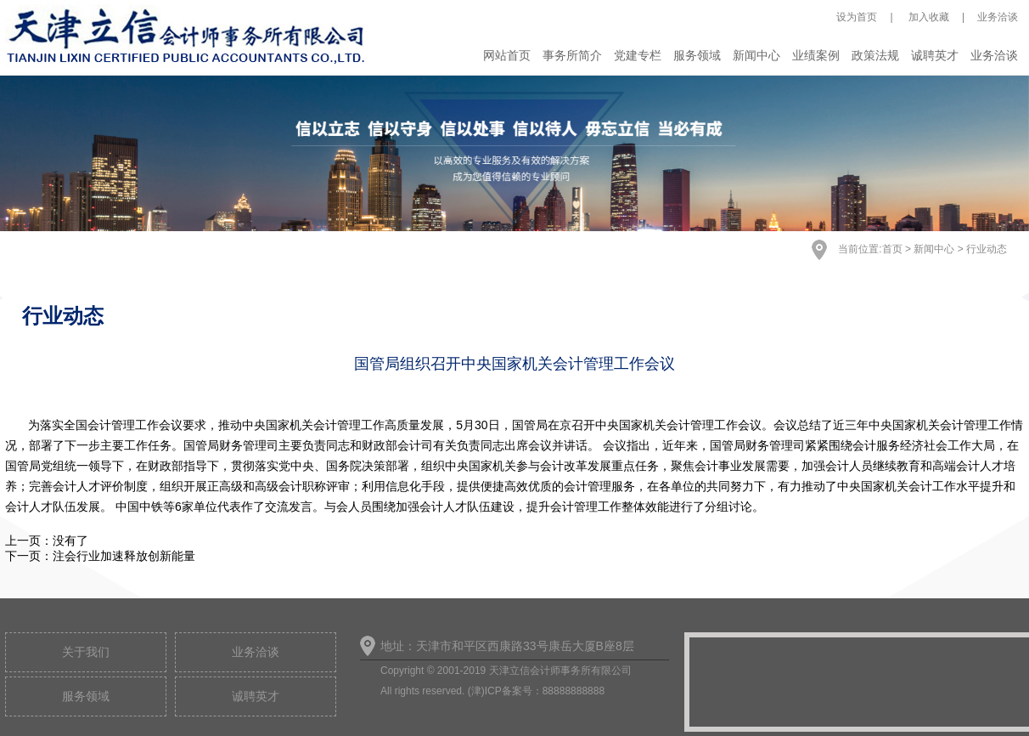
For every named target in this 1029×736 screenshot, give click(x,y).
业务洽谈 (997, 17)
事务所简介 (572, 55)
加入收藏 (927, 17)
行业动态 (986, 249)
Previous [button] (94, 167)
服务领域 (697, 55)
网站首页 (507, 55)
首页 (892, 249)
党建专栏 (637, 55)
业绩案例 (816, 55)
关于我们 (86, 652)
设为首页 (856, 17)
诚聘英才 (935, 55)
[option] (514, 153)
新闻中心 (756, 55)
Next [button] (935, 167)
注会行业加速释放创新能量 (124, 556)
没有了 (70, 540)
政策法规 (875, 55)
